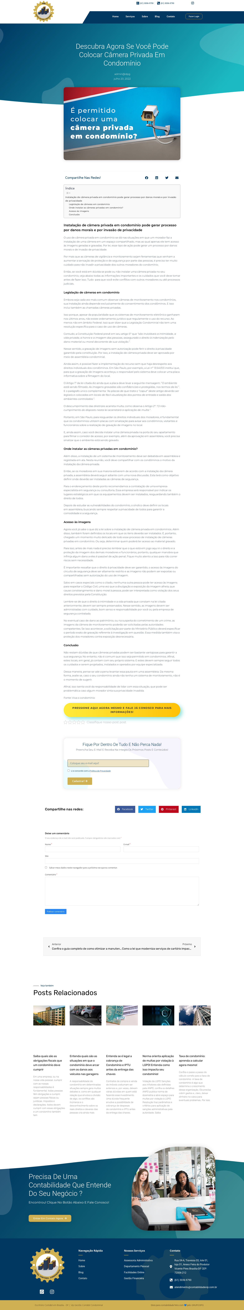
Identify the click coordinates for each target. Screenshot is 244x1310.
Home (115, 16)
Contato (171, 16)
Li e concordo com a (91, 770)
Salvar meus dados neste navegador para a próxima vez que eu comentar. (83, 867)
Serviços (130, 16)
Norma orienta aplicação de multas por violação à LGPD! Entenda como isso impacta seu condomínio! (158, 1065)
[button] (146, 177)
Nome (48, 844)
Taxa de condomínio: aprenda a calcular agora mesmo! (192, 1060)
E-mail (127, 844)
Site (46, 856)
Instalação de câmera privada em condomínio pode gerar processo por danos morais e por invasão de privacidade (120, 199)
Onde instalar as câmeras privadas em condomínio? (96, 207)
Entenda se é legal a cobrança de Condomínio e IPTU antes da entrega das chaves (120, 1065)
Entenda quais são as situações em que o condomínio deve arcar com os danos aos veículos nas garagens (84, 1065)
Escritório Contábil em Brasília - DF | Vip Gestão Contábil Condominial (69, 1305)
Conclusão (74, 214)
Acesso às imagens (79, 211)
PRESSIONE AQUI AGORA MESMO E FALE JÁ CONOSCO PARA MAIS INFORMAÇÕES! (121, 709)
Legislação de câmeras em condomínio (89, 204)
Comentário (51, 874)
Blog (157, 16)
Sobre (145, 16)
